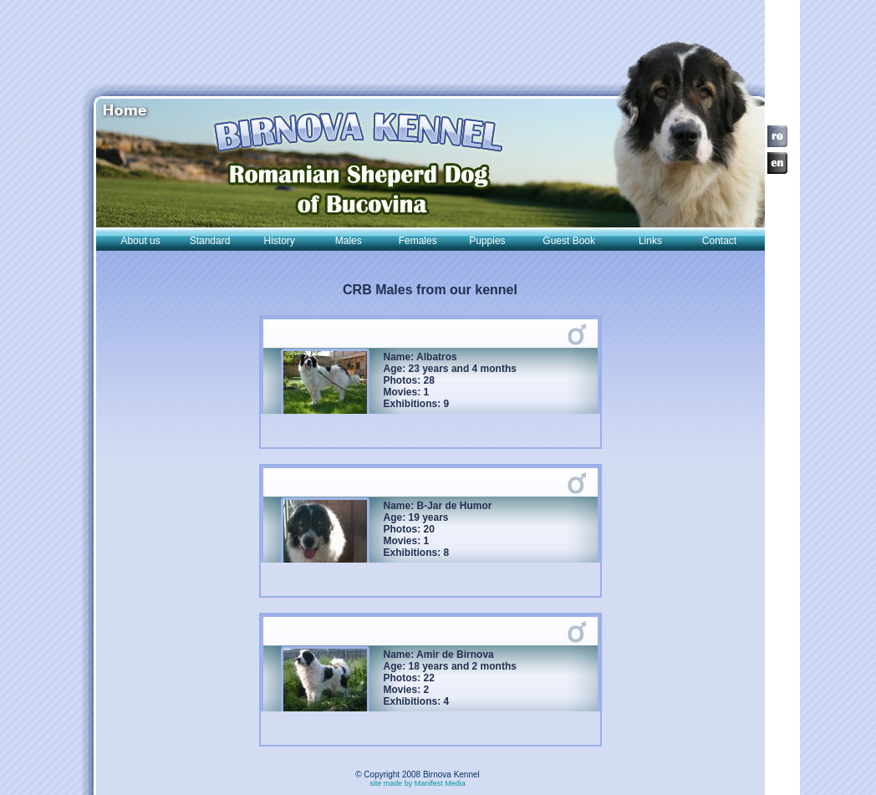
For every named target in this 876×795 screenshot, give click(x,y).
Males (348, 241)
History (279, 241)
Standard (210, 241)
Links (650, 241)
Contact (719, 241)
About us (140, 241)
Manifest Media (440, 783)
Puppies (487, 241)
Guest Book (568, 241)
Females (418, 241)
